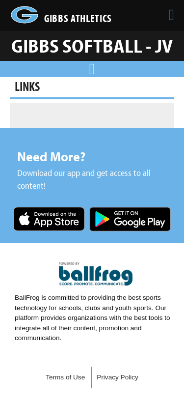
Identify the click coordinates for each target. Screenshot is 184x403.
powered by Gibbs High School (95, 274)
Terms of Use (65, 377)
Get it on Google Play (130, 220)
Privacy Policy (117, 377)
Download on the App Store (49, 220)
